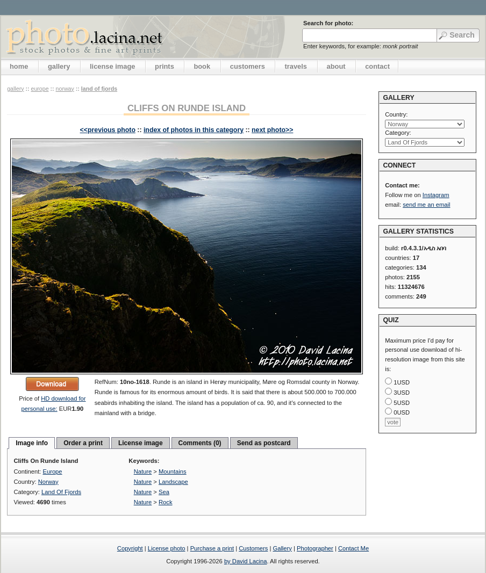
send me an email (426, 204)
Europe (39, 88)
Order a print (83, 443)
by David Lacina (245, 561)
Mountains (173, 471)
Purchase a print (212, 548)
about (336, 66)
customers (247, 66)
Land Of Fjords (99, 88)
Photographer (315, 548)
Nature (143, 471)
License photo (166, 548)
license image (112, 66)
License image (140, 443)
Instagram (436, 195)
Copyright (130, 548)
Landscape (173, 481)
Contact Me (353, 548)
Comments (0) (199, 443)
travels (295, 66)
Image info (32, 443)
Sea (164, 492)
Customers (253, 548)
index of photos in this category (194, 130)
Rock (166, 502)
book (202, 66)
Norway (65, 88)
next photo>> (272, 130)
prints (164, 66)
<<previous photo (107, 130)
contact (377, 66)
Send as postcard (264, 443)
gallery (59, 66)
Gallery (282, 548)
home (19, 66)
